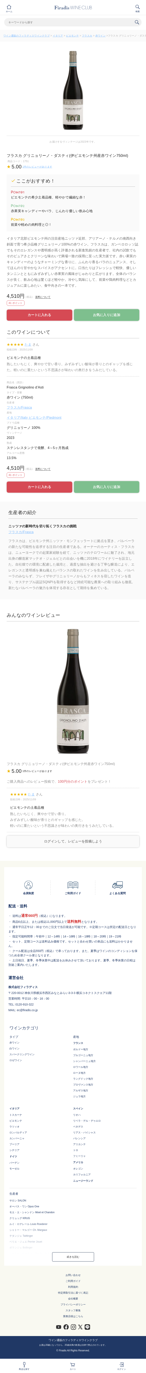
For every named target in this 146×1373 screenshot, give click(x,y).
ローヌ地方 (79, 1072)
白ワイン (14, 1048)
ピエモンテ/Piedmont (45, 417)
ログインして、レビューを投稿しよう (73, 841)
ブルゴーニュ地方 (83, 1055)
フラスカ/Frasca (19, 407)
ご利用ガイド (73, 1281)
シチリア (14, 1150)
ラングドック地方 (83, 1078)
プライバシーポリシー (73, 1304)
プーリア (14, 1144)
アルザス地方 (80, 1090)
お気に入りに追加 (106, 315)
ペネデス (78, 1126)
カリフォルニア (82, 1174)
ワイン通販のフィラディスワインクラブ (26, 35)
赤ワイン (100, 35)
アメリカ (78, 1162)
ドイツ (13, 1156)
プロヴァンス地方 (83, 1084)
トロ (75, 1150)
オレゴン (78, 1168)
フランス (78, 1043)
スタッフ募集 (73, 1310)
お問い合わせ (73, 1275)
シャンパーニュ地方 (84, 1061)
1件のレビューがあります (37, 166)
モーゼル (14, 1168)
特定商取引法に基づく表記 (73, 1292)
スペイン (78, 1108)
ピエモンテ (72, 35)
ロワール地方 (80, 1067)
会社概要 (73, 1298)
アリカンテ (79, 1144)
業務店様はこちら (73, 1316)
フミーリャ (79, 1156)
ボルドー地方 (80, 1049)
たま (28, 344)
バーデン (14, 1162)
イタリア (58, 35)
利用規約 (73, 1286)
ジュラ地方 (79, 1096)
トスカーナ (15, 1114)
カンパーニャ (17, 1138)
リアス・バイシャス (84, 1132)
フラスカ (87, 35)
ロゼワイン (15, 1060)
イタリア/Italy (18, 417)
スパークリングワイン (22, 1054)
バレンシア (79, 1138)
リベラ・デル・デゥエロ (87, 1120)
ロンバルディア (18, 1132)
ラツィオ (14, 1126)
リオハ (77, 1114)
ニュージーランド (83, 1180)
